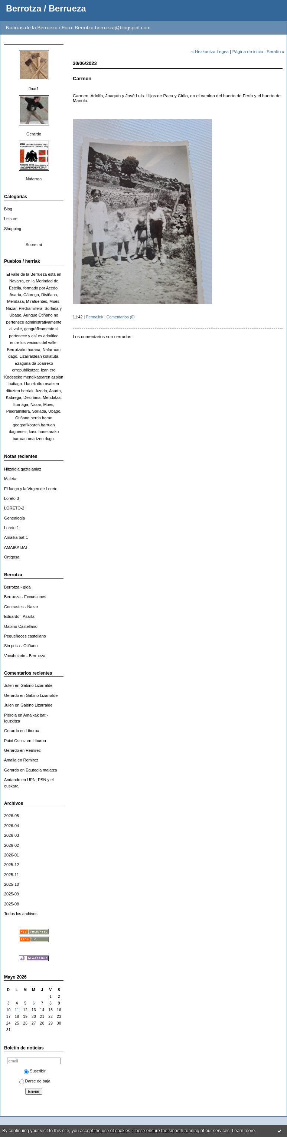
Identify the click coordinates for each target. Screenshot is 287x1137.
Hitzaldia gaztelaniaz (22, 469)
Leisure (10, 218)
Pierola (10, 715)
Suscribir (34, 1071)
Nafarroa (34, 179)
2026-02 (11, 845)
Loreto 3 (11, 498)
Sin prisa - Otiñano (20, 645)
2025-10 (11, 884)
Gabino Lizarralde (36, 685)
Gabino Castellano (20, 626)
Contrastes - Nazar (21, 606)
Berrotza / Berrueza (46, 8)
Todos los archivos (20, 913)
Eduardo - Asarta (19, 616)
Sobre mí (34, 244)
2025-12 (11, 864)
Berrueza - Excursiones (25, 596)
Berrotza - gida (17, 587)
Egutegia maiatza (41, 770)
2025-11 (11, 874)
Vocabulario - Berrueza (24, 655)
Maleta (10, 478)
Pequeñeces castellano (25, 636)
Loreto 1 (11, 527)
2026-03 (11, 835)
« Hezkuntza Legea (210, 51)
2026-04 (11, 825)
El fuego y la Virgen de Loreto (31, 488)
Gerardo (33, 134)
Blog (8, 209)
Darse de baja (34, 1081)
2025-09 (11, 894)
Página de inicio (247, 51)
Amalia (10, 760)
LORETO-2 (14, 508)
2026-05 (11, 815)
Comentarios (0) (121, 317)
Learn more (243, 1130)
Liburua (32, 730)
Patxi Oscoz (15, 740)
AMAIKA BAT (16, 547)
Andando (12, 779)
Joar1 (34, 88)
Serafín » (275, 51)
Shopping (12, 228)
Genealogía (14, 518)
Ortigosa (11, 557)
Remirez (33, 750)
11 (16, 1010)
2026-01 (11, 855)
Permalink (94, 317)
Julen (9, 685)
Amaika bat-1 (16, 537)
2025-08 (11, 904)
